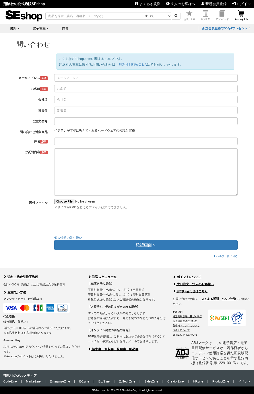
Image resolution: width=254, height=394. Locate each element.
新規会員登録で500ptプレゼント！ (226, 28)
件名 (41, 141)
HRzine (198, 381)
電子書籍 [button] (39, 28)
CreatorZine (175, 381)
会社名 (43, 99)
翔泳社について (181, 330)
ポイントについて (187, 277)
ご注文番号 (40, 121)
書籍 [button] (13, 28)
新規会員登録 (214, 4)
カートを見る (241, 16)
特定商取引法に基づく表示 (187, 316)
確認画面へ (146, 245)
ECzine (84, 381)
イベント (244, 381)
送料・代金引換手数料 (20, 277)
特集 (65, 28)
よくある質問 (148, 4)
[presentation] (88, 223)
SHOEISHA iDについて (185, 334)
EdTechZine (127, 381)
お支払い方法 (14, 292)
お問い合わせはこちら (190, 291)
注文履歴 (205, 16)
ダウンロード (222, 16)
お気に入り (189, 16)
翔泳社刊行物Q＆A (133, 64)
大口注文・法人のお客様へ (193, 284)
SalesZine (151, 381)
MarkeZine (33, 381)
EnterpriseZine (60, 381)
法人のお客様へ (180, 4)
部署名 (43, 110)
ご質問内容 (36, 152)
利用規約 (177, 311)
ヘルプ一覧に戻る (225, 256)
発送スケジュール (102, 277)
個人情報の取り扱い (68, 237)
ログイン (241, 4)
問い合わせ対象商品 (34, 132)
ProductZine (220, 381)
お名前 (39, 89)
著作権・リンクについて (186, 325)
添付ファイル (38, 203)
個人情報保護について (185, 321)
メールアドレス (33, 78)
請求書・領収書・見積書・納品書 (113, 349)
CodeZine (10, 381)
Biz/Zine (104, 381)
